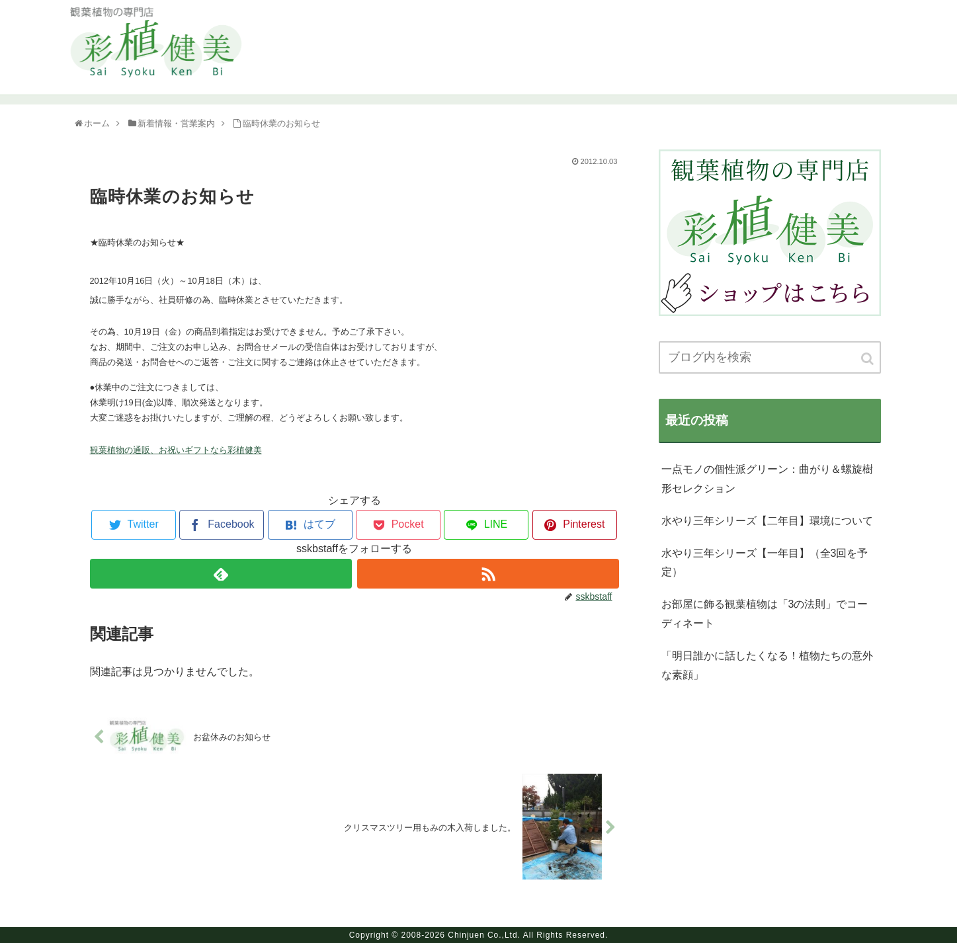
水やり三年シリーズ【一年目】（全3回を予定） (764, 563)
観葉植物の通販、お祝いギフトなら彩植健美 (176, 450)
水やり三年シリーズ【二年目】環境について (767, 520)
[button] (868, 359)
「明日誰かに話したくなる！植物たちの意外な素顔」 (767, 665)
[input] (770, 357)
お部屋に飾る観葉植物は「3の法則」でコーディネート (764, 613)
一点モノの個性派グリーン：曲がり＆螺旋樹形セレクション (767, 479)
